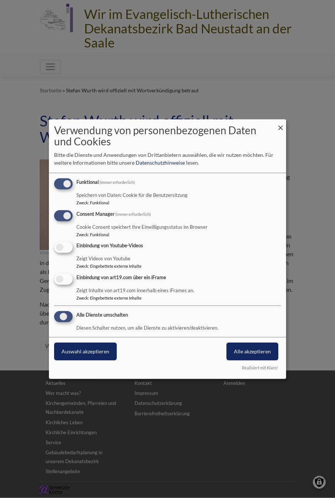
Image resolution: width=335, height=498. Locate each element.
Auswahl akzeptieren (85, 351)
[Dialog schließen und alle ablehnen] (280, 123)
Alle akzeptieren (252, 351)
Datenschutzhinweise (160, 162)
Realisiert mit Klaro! (260, 367)
